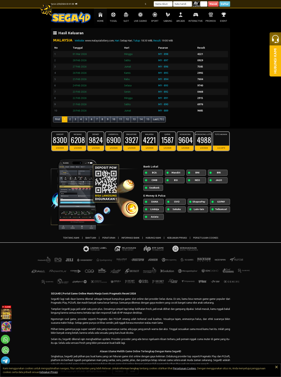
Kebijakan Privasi (48, 372)
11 (120, 119)
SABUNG (167, 21)
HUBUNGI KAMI (153, 238)
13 (134, 119)
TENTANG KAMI (71, 238)
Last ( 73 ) (158, 119)
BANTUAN (90, 238)
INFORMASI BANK (130, 238)
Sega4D (66, 339)
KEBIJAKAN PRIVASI (177, 238)
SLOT (126, 21)
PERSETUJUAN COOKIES (205, 238)
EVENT (223, 21)
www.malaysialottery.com (99, 40)
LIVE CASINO (140, 21)
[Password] (182, 4)
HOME (100, 21)
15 (147, 119)
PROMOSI (211, 21)
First (57, 119)
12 (127, 119)
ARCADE (180, 21)
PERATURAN (108, 238)
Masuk (213, 4)
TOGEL (113, 21)
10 (113, 119)
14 (141, 119)
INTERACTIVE (196, 21)
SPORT (155, 21)
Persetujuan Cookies (184, 368)
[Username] (163, 4)
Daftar (225, 4)
